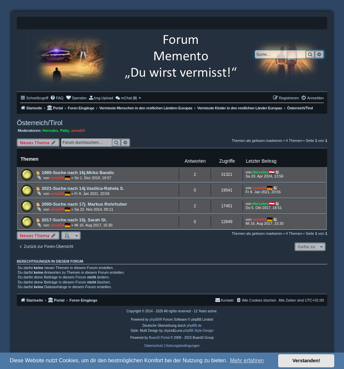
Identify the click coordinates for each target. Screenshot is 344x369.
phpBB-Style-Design (198, 330)
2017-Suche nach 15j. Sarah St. (74, 219)
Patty (64, 130)
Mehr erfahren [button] (247, 360)
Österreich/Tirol (39, 122)
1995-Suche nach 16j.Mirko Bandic (78, 172)
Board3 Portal (159, 337)
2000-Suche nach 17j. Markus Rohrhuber (84, 204)
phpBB (154, 319)
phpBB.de (194, 325)
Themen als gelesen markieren (256, 141)
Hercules (50, 130)
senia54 (78, 130)
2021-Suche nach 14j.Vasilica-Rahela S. (83, 188)
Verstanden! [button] (306, 360)
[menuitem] (56, 98)
